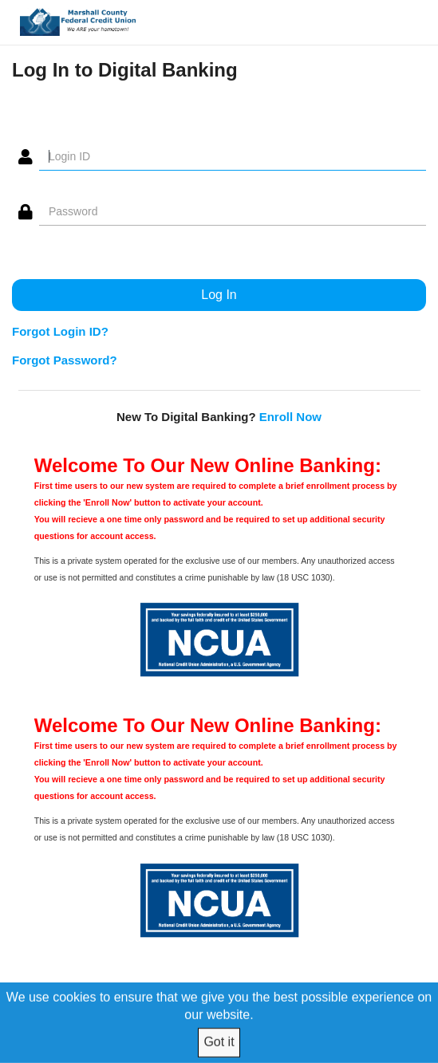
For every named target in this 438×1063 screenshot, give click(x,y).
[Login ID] (232, 157)
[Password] (232, 212)
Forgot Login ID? (60, 331)
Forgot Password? (64, 360)
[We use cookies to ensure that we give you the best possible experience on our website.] (219, 1022)
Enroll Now (290, 416)
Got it (218, 1042)
